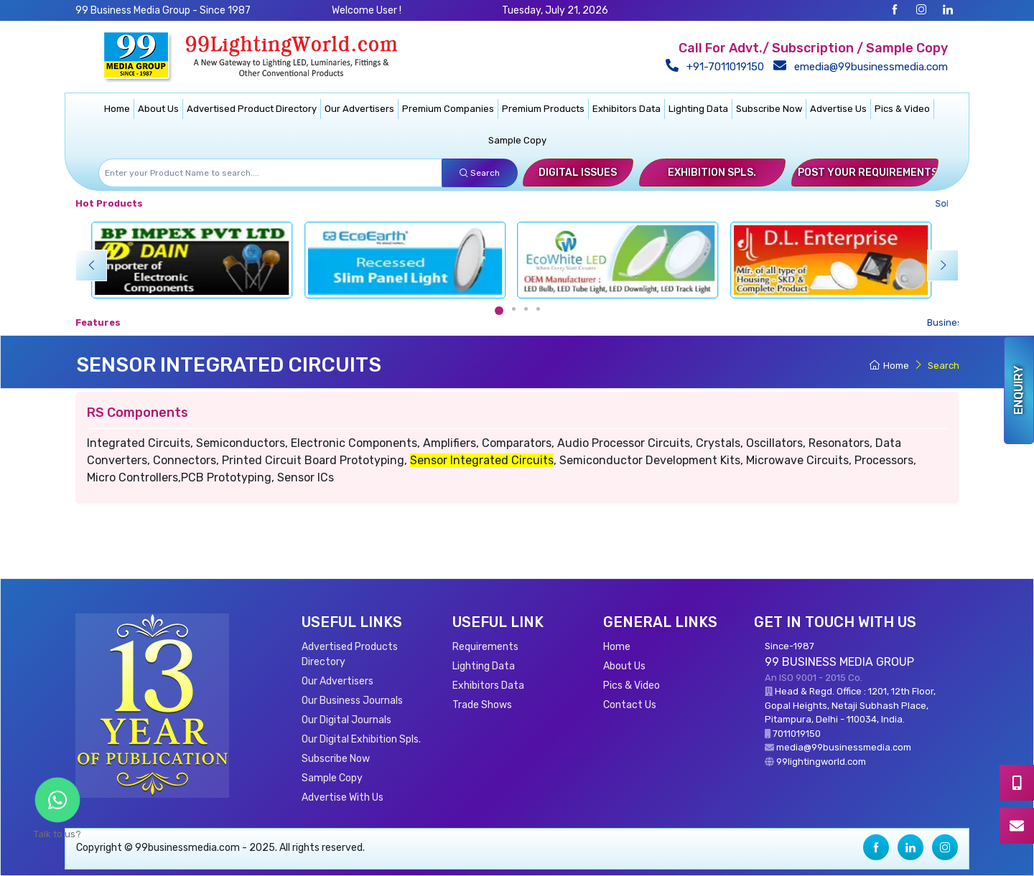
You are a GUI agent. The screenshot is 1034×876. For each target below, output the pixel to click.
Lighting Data (698, 108)
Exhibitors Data (626, 108)
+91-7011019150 (717, 66)
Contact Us (629, 705)
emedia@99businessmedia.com (863, 66)
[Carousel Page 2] (514, 309)
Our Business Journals (352, 700)
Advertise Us (838, 108)
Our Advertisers (359, 108)
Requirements (485, 647)
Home (117, 108)
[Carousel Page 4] (538, 309)
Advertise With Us (342, 797)
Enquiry (1018, 390)
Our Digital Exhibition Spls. (361, 739)
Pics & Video (902, 108)
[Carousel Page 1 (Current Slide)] (499, 310)
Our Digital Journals (346, 720)
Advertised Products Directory (350, 654)
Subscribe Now (769, 108)
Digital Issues (578, 172)
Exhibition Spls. (712, 172)
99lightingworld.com (821, 761)
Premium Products (543, 108)
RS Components (137, 412)
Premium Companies (448, 108)
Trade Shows (482, 705)
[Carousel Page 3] (526, 309)
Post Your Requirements (868, 172)
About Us (158, 108)
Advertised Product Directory (252, 108)
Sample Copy (517, 140)
